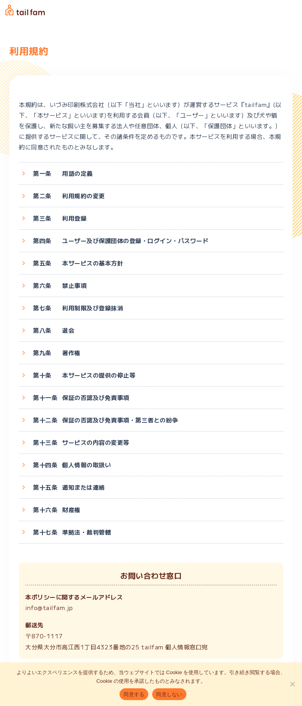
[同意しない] (292, 684)
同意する (133, 694)
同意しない (169, 694)
